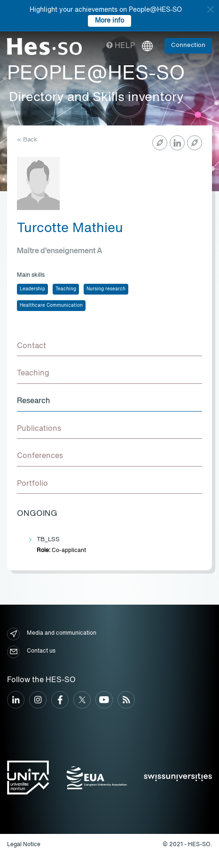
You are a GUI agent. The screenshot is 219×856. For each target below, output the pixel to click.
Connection (188, 45)
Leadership (32, 289)
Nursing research (105, 289)
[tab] (109, 346)
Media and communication (51, 634)
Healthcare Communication (51, 305)
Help (120, 46)
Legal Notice (23, 845)
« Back (27, 140)
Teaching (65, 289)
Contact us (31, 652)
